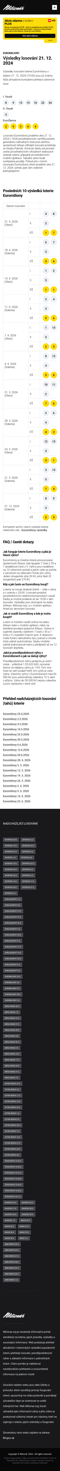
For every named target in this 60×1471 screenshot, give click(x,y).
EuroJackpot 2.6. (12, 965)
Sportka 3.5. (27, 875)
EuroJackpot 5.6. (12, 929)
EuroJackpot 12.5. (13, 947)
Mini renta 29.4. (12, 1268)
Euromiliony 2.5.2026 (15, 719)
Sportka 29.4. (11, 840)
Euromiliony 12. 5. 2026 (16, 770)
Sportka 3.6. (27, 852)
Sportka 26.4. (11, 875)
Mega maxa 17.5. (12, 1060)
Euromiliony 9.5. (12, 988)
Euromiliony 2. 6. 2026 (16, 785)
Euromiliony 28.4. (13, 994)
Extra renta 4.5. (12, 1090)
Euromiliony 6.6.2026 (15, 744)
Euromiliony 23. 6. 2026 (16, 801)
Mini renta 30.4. (12, 1274)
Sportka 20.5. (28, 846)
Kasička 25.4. (10, 1203)
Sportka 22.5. (28, 864)
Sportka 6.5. (27, 840)
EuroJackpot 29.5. (13, 923)
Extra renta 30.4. (13, 1125)
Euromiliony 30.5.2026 (16, 739)
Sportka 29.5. (11, 869)
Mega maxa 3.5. (12, 1048)
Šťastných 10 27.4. (13, 1173)
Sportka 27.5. (11, 852)
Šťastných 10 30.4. (13, 1191)
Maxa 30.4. (9, 1238)
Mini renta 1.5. (11, 1280)
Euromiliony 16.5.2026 (16, 729)
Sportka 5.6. (27, 869)
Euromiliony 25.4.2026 (16, 713)
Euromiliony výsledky (34, 530)
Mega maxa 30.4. (12, 1006)
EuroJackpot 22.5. (13, 917)
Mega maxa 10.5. (12, 1054)
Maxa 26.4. (9, 1226)
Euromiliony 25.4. (13, 977)
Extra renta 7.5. (12, 1131)
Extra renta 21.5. (13, 1143)
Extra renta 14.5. (13, 1137)
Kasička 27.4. (10, 1209)
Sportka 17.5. (28, 881)
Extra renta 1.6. (12, 1113)
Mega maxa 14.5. (12, 1018)
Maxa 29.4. (24, 1232)
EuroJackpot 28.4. (13, 935)
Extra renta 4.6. (12, 1155)
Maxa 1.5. (24, 1238)
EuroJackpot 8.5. (12, 905)
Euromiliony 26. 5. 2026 (16, 780)
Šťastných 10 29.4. (13, 1185)
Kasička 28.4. (27, 1209)
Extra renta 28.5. (13, 1149)
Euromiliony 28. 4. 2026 (16, 760)
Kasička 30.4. (27, 1214)
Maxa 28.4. (9, 1232)
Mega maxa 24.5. (12, 1066)
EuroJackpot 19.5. (13, 953)
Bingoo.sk (8, 1437)
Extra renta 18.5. (13, 1101)
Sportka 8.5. (26, 858)
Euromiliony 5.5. (12, 1000)
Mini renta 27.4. (12, 1256)
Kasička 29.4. (10, 1214)
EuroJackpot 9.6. (12, 971)
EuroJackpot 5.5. (12, 941)
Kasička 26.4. (27, 1203)
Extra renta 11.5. (13, 1095)
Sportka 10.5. (11, 881)
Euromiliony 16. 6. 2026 (16, 796)
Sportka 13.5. (11, 846)
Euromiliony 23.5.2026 (16, 734)
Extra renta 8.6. (12, 1119)
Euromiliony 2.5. (12, 982)
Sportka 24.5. (11, 887)
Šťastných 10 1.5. (13, 1197)
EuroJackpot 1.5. (12, 899)
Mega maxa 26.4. (12, 1042)
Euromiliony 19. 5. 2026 (16, 775)
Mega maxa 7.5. (12, 1012)
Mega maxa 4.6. (12, 1036)
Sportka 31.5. (28, 887)
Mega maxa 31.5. (12, 1072)
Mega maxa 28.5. (12, 1030)
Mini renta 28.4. (12, 1262)
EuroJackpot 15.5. (13, 911)
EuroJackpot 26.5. (13, 959)
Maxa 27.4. (24, 1226)
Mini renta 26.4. (12, 1250)
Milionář (23, 1454)
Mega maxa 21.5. (12, 1024)
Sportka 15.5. (11, 864)
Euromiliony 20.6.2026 (16, 755)
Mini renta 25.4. (12, 1244)
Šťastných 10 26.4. (13, 1167)
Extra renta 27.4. (13, 1084)
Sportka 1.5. (10, 858)
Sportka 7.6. (10, 893)
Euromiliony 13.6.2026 (16, 749)
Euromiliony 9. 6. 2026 (16, 791)
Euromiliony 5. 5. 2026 (16, 765)
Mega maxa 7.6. (12, 1078)
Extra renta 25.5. (13, 1107)
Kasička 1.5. (10, 1220)
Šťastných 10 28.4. (13, 1179)
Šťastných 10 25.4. (13, 1161)
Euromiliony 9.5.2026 (15, 724)
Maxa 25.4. (25, 1220)
